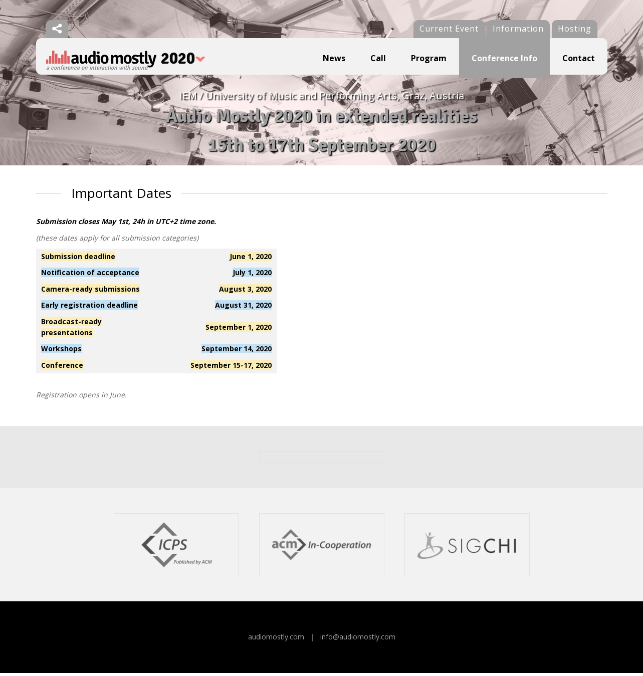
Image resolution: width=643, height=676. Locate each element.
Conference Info (504, 58)
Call (378, 58)
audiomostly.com (276, 640)
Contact (578, 58)
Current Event (449, 28)
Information (518, 28)
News (334, 58)
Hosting (574, 28)
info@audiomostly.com (357, 640)
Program (429, 58)
